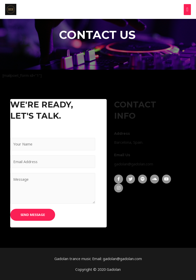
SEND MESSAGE (32, 214)
